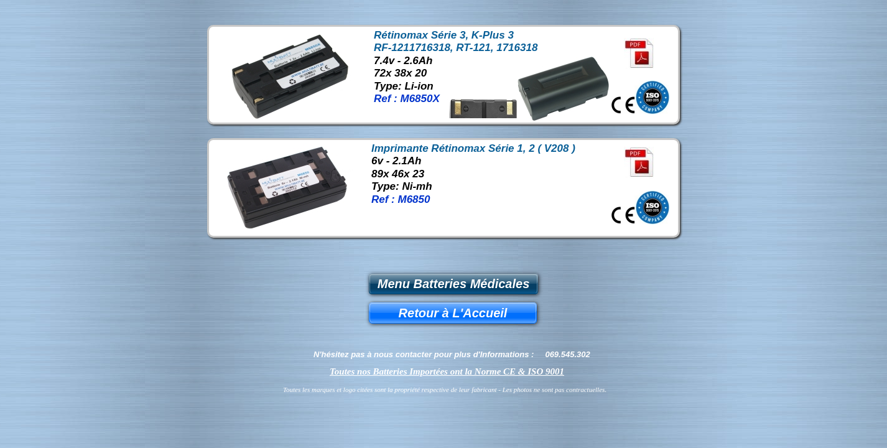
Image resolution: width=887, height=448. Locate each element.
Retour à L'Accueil (453, 313)
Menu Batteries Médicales (454, 284)
